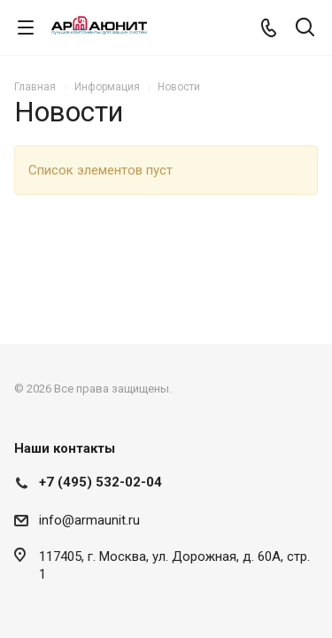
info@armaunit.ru (89, 520)
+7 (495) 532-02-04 (100, 482)
